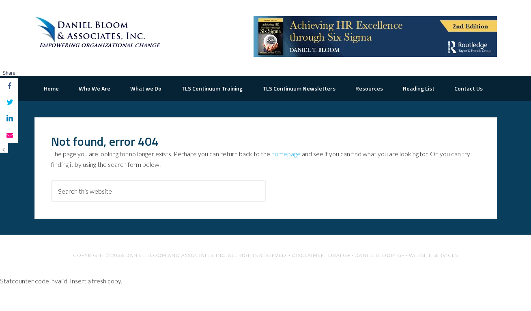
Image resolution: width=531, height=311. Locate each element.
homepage (286, 178)
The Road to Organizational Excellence (99, 32)
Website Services (433, 280)
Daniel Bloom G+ (380, 280)
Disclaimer (308, 280)
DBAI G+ (339, 280)
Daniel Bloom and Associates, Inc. (176, 280)
